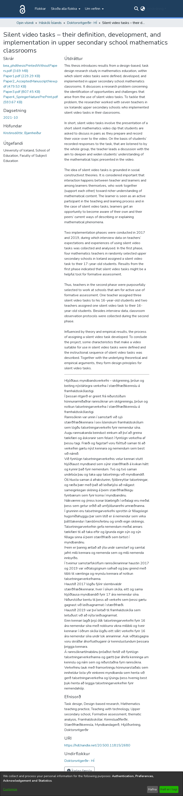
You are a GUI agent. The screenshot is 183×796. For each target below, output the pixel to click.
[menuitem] (65, 8)
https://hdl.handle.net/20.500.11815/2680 (97, 745)
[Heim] (21, 8)
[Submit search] (136, 8)
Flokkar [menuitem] (40, 8)
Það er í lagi (169, 789)
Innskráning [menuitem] (155, 8)
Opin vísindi (25, 22)
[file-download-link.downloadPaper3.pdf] (21, 91)
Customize (10, 789)
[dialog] (91, 784)
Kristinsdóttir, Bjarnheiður (22, 133)
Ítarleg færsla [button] (79, 770)
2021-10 (10, 117)
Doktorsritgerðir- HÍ (82, 22)
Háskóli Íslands (50, 22)
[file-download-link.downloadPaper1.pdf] (21, 76)
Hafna (152, 789)
